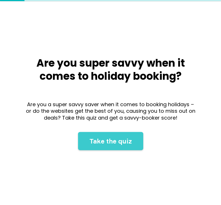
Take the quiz (110, 142)
